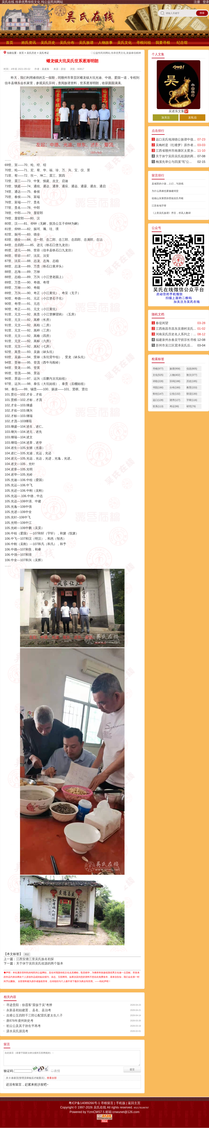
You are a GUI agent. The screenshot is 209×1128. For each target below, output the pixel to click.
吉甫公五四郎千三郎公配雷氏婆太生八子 (34, 1015)
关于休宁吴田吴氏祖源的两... (176, 156)
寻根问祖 (143, 42)
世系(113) (158, 406)
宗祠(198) (175, 381)
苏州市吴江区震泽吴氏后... (174, 345)
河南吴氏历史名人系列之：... (176, 334)
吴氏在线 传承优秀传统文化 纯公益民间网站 (32, 2)
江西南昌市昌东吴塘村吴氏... (176, 328)
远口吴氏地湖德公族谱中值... (176, 139)
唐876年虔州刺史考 (19, 1020)
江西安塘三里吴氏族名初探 (35, 959)
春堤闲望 (162, 323)
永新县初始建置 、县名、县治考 (28, 1010)
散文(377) (192, 374)
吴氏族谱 (86, 42)
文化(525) (158, 374)
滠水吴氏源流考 (17, 1031)
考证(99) (174, 406)
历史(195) (192, 381)
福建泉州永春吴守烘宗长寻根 (176, 340)
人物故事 (105, 42)
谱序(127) (175, 400)
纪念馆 (182, 42)
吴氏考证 (44, 52)
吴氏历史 (48, 42)
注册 (197, 2)
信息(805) (192, 368)
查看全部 (52, 1078)
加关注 (165, 117)
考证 (27, 954)
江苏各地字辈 (159, 205)
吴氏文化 (124, 42)
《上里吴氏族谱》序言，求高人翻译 (171, 213)
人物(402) (175, 374)
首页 (9, 42)
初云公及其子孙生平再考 (23, 1026)
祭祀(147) (158, 393)
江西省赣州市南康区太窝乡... (176, 150)
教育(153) (192, 387)
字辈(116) (192, 400)
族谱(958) (175, 368)
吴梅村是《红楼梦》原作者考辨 (178, 145)
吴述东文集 (178, 109)
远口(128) (158, 400)
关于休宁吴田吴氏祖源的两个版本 (39, 963)
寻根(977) (158, 368)
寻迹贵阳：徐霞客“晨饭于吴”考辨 (29, 1005)
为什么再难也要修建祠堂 (165, 191)
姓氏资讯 (28, 42)
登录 (206, 2)
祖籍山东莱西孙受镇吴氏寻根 (167, 198)
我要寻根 (163, 42)
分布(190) (175, 387)
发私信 (192, 117)
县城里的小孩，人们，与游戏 (167, 183)
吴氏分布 (67, 42)
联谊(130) (192, 393)
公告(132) (175, 393)
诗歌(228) (158, 381)
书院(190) (158, 387)
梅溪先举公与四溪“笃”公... (174, 162)
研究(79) (191, 406)
